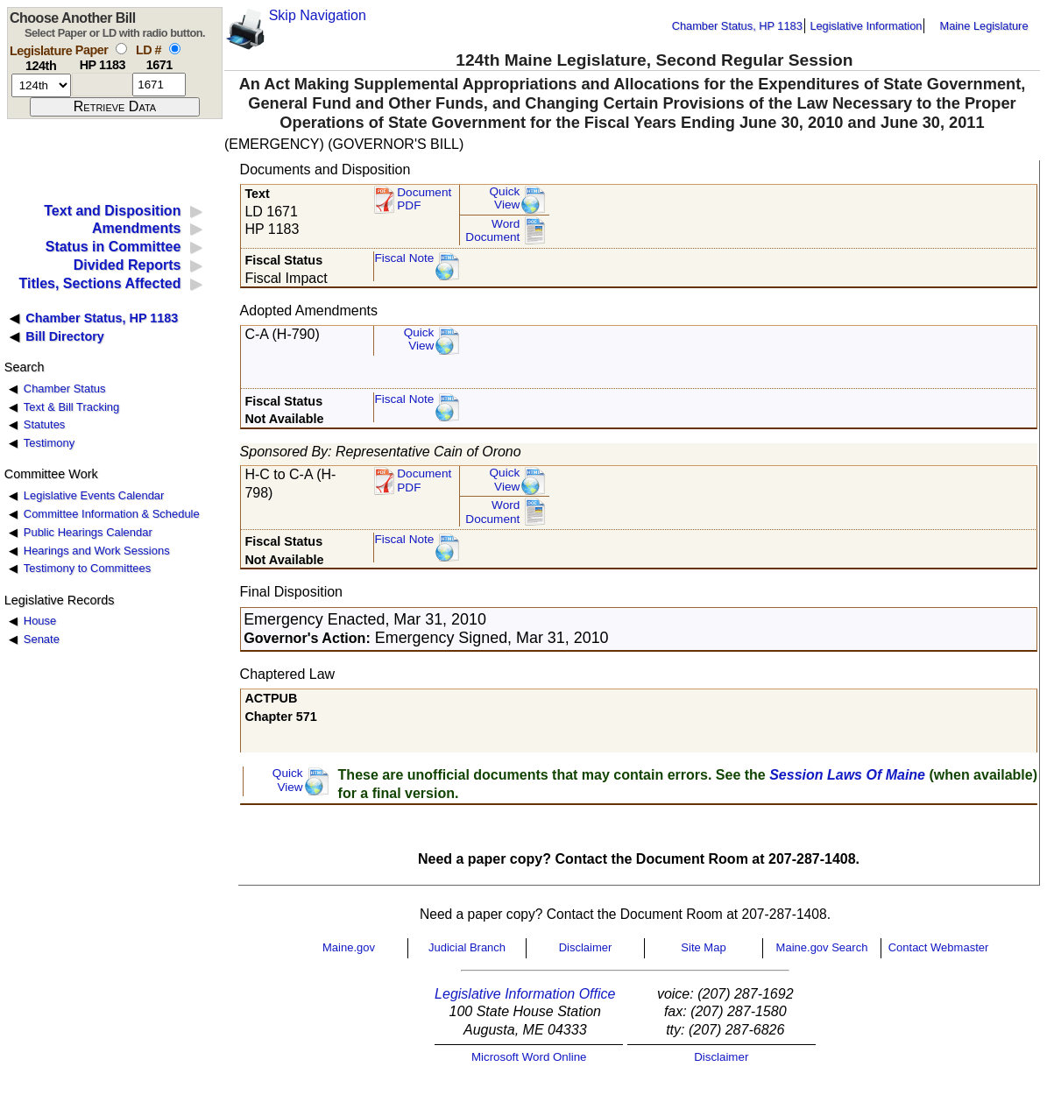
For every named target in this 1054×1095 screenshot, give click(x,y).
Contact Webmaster (938, 947)
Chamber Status (65, 388)
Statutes (45, 424)
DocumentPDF (424, 480)
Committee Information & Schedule (112, 513)
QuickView (505, 198)
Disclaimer (585, 947)
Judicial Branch (467, 947)
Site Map (703, 947)
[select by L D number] (174, 48)
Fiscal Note (404, 258)
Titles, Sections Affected (99, 283)
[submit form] (115, 107)
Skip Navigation (317, 15)
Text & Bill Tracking (71, 406)
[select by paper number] (121, 48)
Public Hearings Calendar (88, 532)
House (40, 620)
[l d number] (159, 84)
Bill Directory (64, 336)
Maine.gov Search (822, 947)
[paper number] (102, 84)
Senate (42, 639)
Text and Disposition (112, 210)
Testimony (49, 442)
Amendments (136, 228)
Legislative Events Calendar (94, 495)
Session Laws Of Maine (847, 774)
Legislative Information (866, 25)
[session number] (41, 85)
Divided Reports (127, 265)
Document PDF (424, 199)
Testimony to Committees (87, 568)
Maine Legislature (983, 25)
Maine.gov (348, 947)
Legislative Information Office (525, 993)
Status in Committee (113, 246)
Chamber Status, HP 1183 (737, 25)
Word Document (492, 230)
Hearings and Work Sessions (97, 550)
